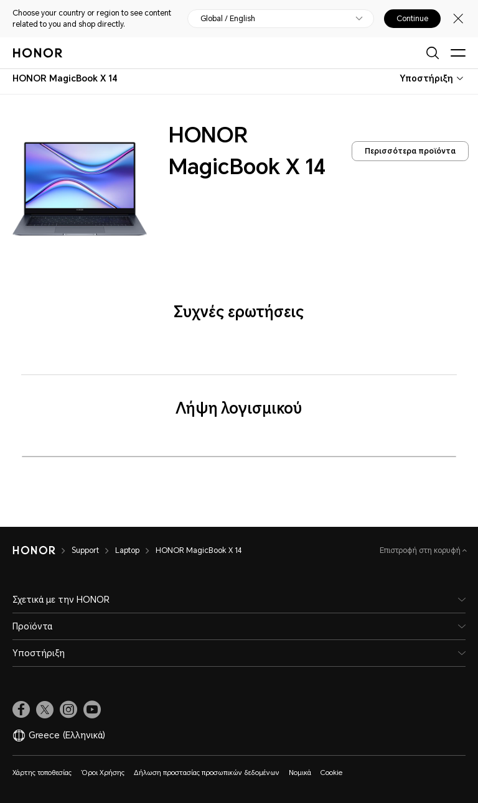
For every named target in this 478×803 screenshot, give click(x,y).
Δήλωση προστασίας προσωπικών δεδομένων (206, 773)
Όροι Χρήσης (102, 773)
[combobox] (65, 78)
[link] (21, 710)
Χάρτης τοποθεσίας (42, 773)
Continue (412, 18)
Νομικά (300, 773)
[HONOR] (33, 550)
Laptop (127, 550)
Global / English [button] (227, 18)
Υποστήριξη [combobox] (426, 78)
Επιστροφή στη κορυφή (421, 550)
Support (85, 550)
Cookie (331, 773)
